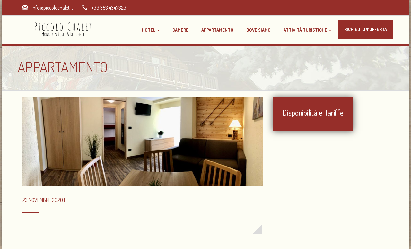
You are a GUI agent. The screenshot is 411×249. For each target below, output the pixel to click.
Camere (180, 30)
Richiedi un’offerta (365, 29)
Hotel (151, 30)
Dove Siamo (258, 30)
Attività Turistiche (307, 30)
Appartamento (217, 30)
